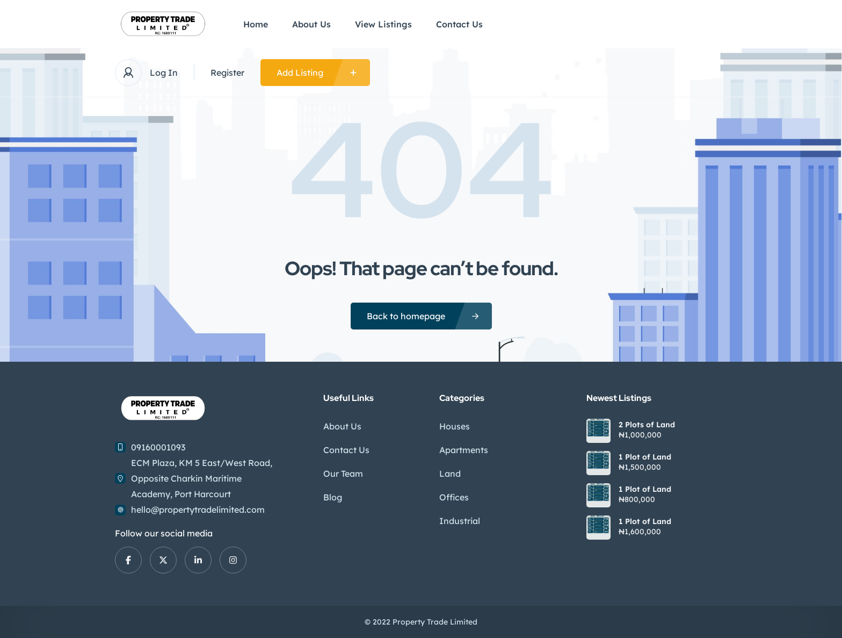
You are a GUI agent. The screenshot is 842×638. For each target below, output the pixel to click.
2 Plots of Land (647, 424)
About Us (311, 24)
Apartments (463, 450)
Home (255, 24)
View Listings (383, 24)
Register (227, 72)
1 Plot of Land (645, 457)
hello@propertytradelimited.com (198, 509)
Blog (332, 497)
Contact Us (459, 24)
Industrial (459, 520)
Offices (454, 497)
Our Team (343, 473)
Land (450, 473)
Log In (164, 72)
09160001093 (158, 447)
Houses (454, 426)
